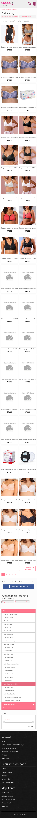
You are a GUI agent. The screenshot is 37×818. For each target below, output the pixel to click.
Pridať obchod (6, 758)
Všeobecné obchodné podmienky (12, 745)
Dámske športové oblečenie (12, 700)
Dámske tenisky (6, 772)
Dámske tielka (8, 627)
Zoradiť (27, 21)
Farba (20, 21)
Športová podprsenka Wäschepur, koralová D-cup (15, 228)
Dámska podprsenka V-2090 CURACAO (12, 288)
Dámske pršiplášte (9, 694)
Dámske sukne (8, 647)
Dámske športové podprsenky (9, 16)
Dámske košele (8, 657)
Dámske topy (8, 624)
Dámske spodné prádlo (9, 9)
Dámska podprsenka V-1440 (27, 319)
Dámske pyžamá (9, 691)
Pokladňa (4, 806)
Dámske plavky (8, 680)
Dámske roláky (8, 671)
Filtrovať (30, 726)
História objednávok (8, 799)
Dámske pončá (8, 677)
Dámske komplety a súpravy (12, 697)
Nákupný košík (6, 803)
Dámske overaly (8, 674)
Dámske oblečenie (9, 611)
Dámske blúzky (8, 634)
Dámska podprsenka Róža (9, 379)
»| (16, 574)
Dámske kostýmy (9, 654)
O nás (3, 741)
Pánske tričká (5, 779)
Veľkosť (12, 21)
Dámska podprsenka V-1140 (9, 349)
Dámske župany (8, 687)
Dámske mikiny (8, 617)
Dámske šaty (8, 631)
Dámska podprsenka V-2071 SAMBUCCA (12, 319)
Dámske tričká (8, 621)
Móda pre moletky (9, 641)
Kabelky (4, 769)
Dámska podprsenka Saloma (28, 409)
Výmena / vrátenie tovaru (9, 751)
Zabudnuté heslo (7, 796)
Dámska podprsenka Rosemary (28, 439)
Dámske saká (8, 651)
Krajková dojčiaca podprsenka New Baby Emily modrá (16, 77)
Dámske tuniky (8, 637)
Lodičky (3, 775)
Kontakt (4, 755)
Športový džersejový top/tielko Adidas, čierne (13, 47)
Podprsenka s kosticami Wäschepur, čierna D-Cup (15, 168)
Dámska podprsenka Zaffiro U (9, 439)
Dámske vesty (8, 661)
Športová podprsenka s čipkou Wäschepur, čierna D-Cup (17, 258)
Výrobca (4, 21)
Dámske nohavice (9, 644)
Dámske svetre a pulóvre (11, 664)
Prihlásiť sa (5, 793)
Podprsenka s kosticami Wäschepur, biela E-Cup (14, 137)
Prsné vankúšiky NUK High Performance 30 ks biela (15, 469)
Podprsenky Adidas (7, 602)
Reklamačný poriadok (8, 748)
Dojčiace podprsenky (25, 16)
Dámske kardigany (9, 667)
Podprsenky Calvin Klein (22, 602)
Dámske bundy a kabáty (11, 614)
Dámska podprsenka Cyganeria (10, 409)
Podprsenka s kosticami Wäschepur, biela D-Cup (14, 198)
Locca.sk (24, 814)
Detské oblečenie (9, 708)
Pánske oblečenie (9, 704)
